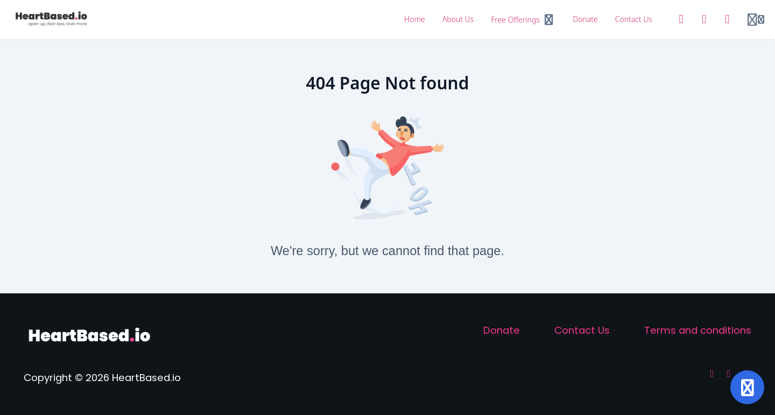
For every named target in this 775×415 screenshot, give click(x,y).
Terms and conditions (697, 330)
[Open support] (747, 387)
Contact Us (582, 330)
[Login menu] (756, 20)
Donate (501, 330)
